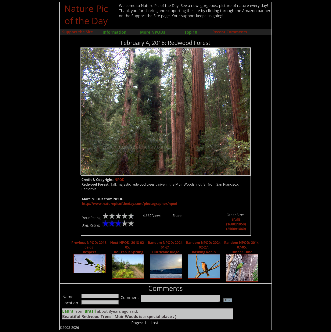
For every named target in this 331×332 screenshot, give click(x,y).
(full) (236, 219)
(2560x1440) (236, 228)
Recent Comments (229, 31)
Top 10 (190, 32)
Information (114, 32)
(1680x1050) (236, 224)
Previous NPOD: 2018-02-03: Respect (89, 247)
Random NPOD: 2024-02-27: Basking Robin (204, 247)
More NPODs (152, 32)
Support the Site (77, 31)
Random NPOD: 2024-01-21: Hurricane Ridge (166, 247)
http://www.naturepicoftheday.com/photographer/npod (129, 203)
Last (154, 322)
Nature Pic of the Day (86, 14)
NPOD (119, 179)
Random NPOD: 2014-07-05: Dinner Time (242, 247)
